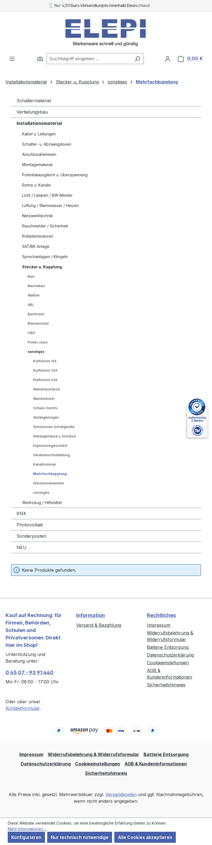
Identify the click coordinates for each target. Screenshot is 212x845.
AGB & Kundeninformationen (155, 764)
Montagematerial (37, 164)
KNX (21, 513)
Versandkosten (121, 794)
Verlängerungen (46, 417)
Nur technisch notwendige (79, 837)
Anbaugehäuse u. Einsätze (54, 436)
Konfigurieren (26, 837)
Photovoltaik (30, 525)
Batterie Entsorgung (168, 647)
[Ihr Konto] (167, 58)
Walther (34, 295)
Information (90, 615)
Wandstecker (44, 399)
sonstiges (36, 352)
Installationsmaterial (39, 123)
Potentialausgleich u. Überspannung (55, 174)
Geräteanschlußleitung (51, 455)
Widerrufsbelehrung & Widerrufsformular (93, 754)
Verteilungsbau (32, 112)
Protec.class (38, 342)
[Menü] (12, 58)
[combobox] (89, 58)
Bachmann (36, 314)
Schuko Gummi (45, 408)
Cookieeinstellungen (168, 662)
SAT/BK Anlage (35, 246)
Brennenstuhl (38, 323)
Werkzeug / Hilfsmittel (42, 502)
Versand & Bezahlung (98, 625)
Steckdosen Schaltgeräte (54, 427)
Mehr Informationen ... (27, 828)
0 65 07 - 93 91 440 (30, 672)
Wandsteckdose (46, 389)
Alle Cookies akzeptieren (145, 837)
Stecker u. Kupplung (42, 266)
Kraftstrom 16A (45, 361)
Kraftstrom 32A (45, 370)
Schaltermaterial (34, 100)
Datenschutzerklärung (170, 655)
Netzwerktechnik (37, 215)
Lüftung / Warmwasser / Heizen (50, 205)
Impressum (158, 625)
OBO (31, 333)
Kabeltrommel (44, 464)
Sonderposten (31, 536)
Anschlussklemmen (39, 154)
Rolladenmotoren (37, 236)
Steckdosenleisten (48, 483)
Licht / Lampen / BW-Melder (47, 195)
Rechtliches (161, 615)
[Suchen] (40, 58)
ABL (31, 305)
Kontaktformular (23, 708)
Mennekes (36, 286)
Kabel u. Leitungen (39, 134)
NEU (21, 547)
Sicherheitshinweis (166, 684)
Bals (31, 276)
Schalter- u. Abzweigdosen (46, 144)
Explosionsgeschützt (50, 446)
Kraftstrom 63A (45, 380)
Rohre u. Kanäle (36, 185)
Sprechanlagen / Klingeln (45, 256)
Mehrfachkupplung (50, 474)
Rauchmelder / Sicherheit (45, 226)
